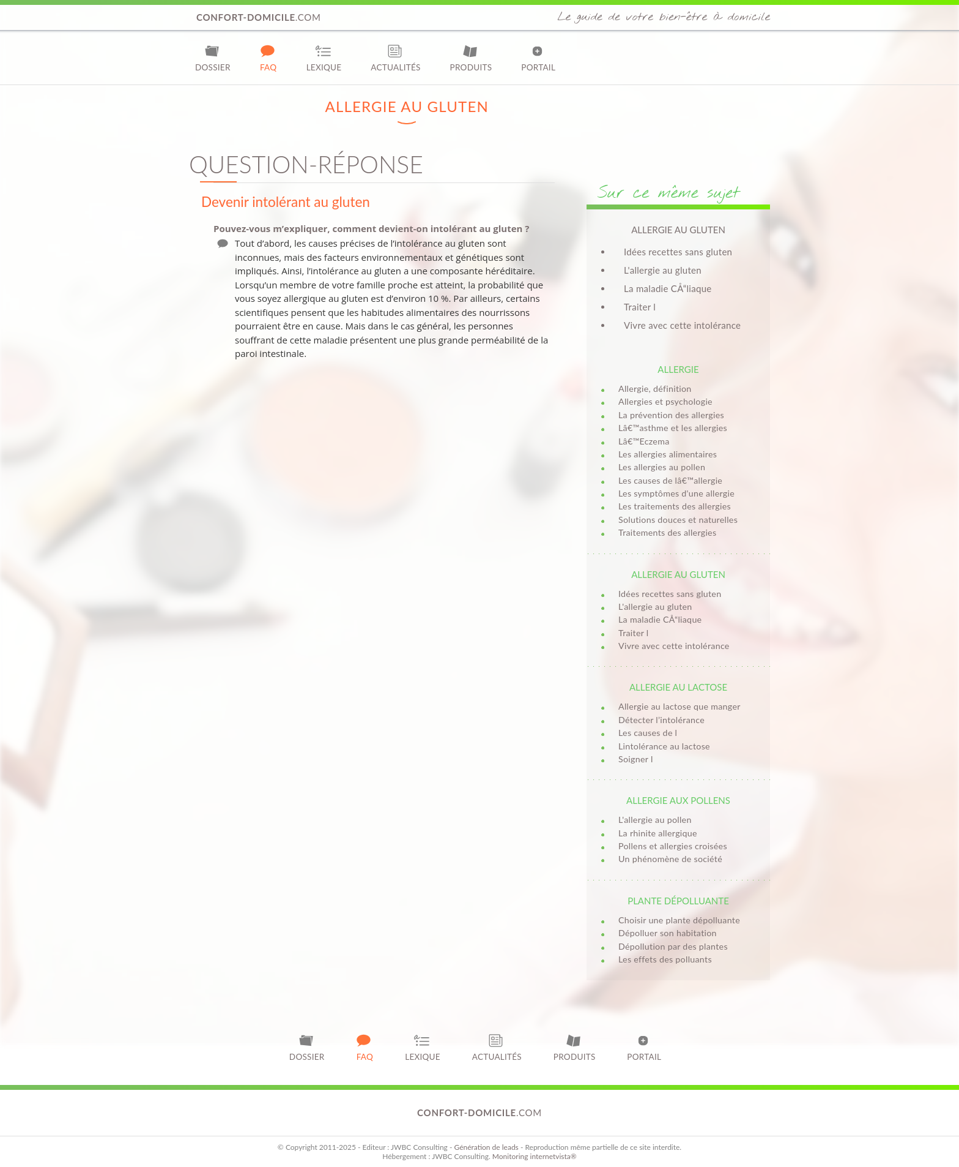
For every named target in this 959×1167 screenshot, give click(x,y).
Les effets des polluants (665, 959)
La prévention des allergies (671, 415)
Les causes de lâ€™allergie (670, 480)
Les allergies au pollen (661, 467)
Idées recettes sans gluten (678, 251)
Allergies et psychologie (665, 401)
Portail (538, 57)
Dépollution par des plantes (673, 946)
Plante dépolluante (678, 900)
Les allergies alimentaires (667, 454)
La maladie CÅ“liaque (668, 288)
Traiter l (640, 306)
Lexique (324, 57)
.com (258, 17)
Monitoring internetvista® (534, 1156)
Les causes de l (647, 732)
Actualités (395, 57)
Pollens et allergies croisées (672, 846)
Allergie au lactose (678, 686)
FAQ (268, 57)
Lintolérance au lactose (664, 746)
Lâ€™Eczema (644, 441)
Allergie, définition (655, 388)
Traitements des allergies (667, 532)
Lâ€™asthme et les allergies (672, 427)
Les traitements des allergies (674, 506)
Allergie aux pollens (678, 800)
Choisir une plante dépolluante (679, 920)
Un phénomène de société (670, 859)
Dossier (213, 57)
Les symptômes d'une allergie (676, 493)
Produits (471, 57)
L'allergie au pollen (655, 819)
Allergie (677, 369)
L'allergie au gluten (663, 270)
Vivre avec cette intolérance (682, 325)
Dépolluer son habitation (667, 933)
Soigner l (635, 759)
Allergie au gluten (678, 574)
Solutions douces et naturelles (678, 519)
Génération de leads (486, 1147)
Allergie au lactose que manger (679, 706)
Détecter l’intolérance (661, 720)
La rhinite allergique (657, 833)
